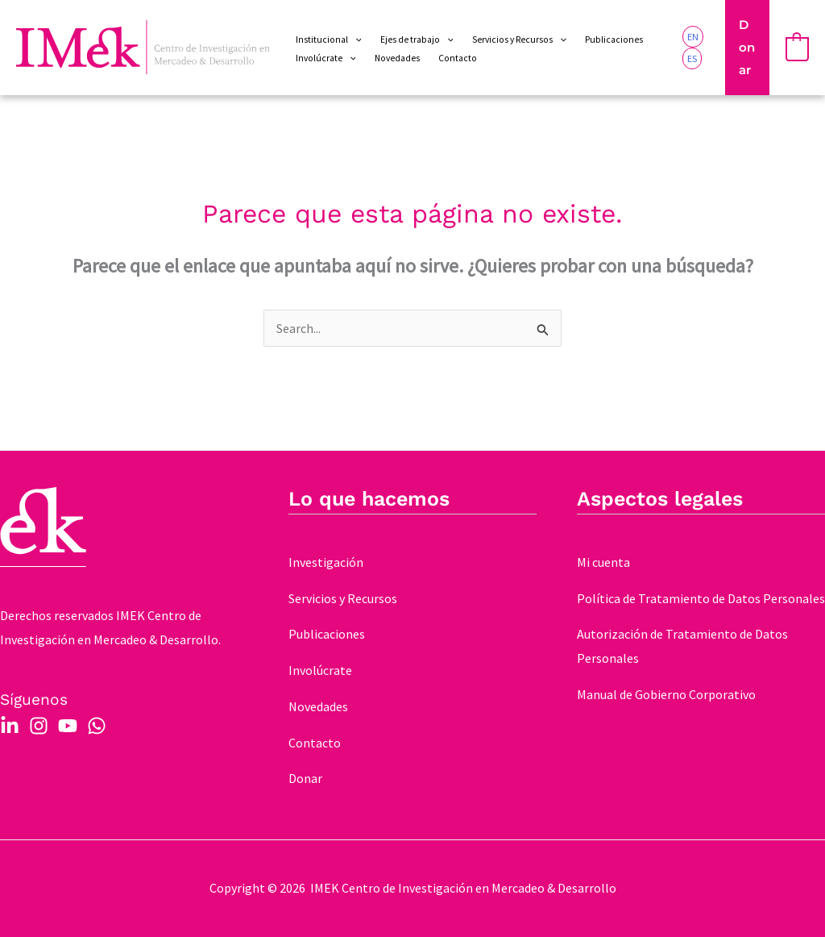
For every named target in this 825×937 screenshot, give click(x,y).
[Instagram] (38, 725)
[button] (747, 47)
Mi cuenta (603, 562)
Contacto (314, 743)
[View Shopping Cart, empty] (797, 48)
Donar (305, 778)
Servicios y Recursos (342, 598)
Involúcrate (320, 670)
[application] (355, 40)
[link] (693, 37)
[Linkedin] (9, 725)
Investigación (325, 562)
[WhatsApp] (96, 725)
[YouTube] (67, 725)
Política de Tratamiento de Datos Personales (701, 598)
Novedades (318, 706)
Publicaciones (326, 634)
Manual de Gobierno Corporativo (666, 694)
